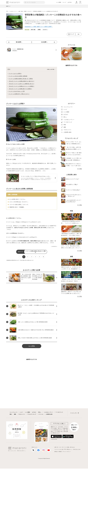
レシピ (21, 412)
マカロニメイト (21, 414)
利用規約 (60, 451)
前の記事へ (19, 42)
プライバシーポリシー (66, 451)
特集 (11, 414)
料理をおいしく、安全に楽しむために (74, 449)
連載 (15, 414)
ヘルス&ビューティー (48, 412)
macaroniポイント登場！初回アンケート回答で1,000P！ (39, 26)
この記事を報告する (54, 246)
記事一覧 (56, 447)
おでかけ (34, 412)
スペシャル (40, 414)
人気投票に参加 (49, 414)
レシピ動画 (58, 2)
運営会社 (56, 451)
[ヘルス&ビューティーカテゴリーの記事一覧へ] (27, 30)
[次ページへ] (43, 256)
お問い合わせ (72, 447)
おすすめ (70, 2)
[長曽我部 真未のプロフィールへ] (31, 50)
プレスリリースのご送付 (59, 449)
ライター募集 (66, 447)
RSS (65, 449)
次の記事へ (44, 42)
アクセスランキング (31, 414)
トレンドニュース (13, 412)
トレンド (64, 2)
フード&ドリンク (59, 412)
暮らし (39, 412)
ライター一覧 (60, 447)
